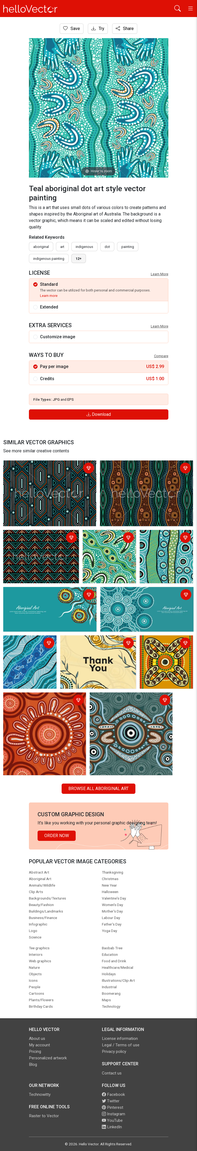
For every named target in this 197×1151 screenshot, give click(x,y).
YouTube (112, 1120)
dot (107, 247)
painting (127, 247)
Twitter (110, 1101)
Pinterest (112, 1107)
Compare (161, 356)
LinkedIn (112, 1127)
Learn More (159, 274)
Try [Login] (97, 28)
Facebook (113, 1094)
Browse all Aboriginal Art (98, 788)
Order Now (56, 835)
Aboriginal (41, 247)
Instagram (113, 1114)
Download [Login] (98, 414)
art (62, 247)
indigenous (84, 247)
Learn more (49, 296)
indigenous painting (48, 259)
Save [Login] (71, 28)
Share (125, 28)
